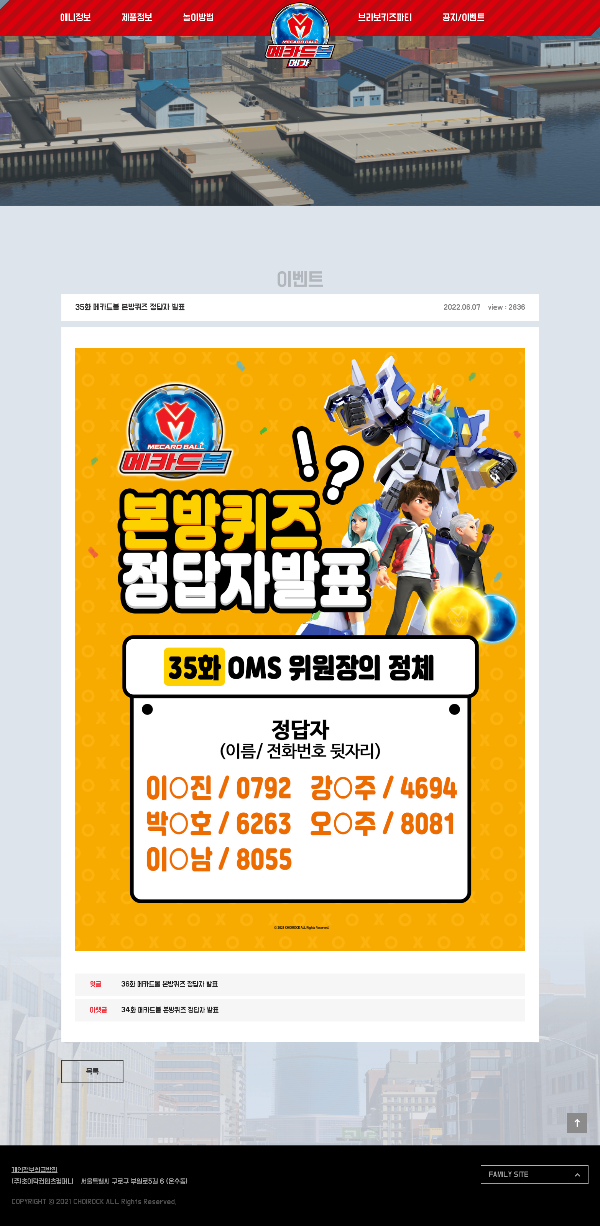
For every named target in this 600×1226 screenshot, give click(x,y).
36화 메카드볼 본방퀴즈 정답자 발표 (169, 984)
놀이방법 (198, 18)
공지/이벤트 (463, 18)
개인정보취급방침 (35, 1170)
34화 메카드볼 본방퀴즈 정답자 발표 (170, 1010)
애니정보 (75, 18)
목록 (92, 1072)
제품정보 (137, 18)
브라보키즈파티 (385, 18)
